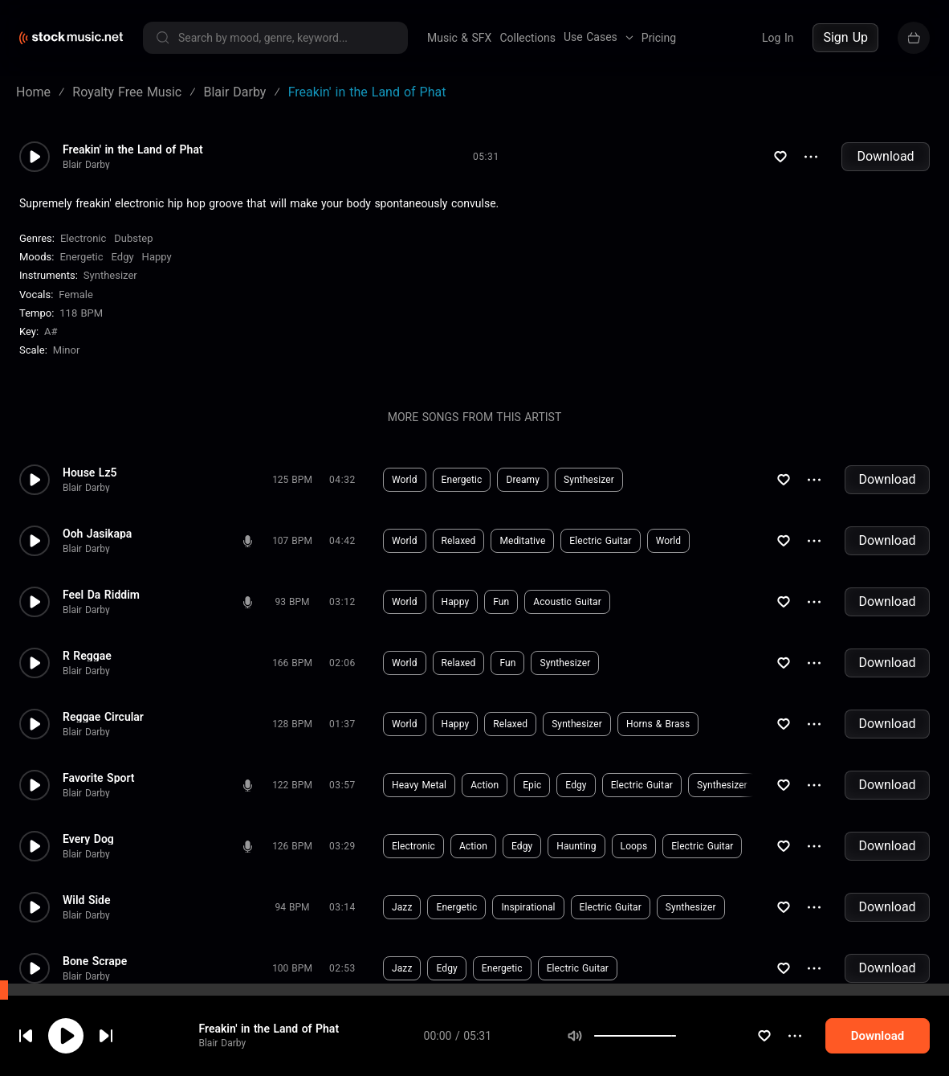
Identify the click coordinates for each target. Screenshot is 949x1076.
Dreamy (523, 479)
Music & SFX (459, 37)
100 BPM (292, 968)
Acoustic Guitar (567, 602)
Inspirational (528, 907)
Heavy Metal (419, 785)
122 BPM (292, 785)
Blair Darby (86, 165)
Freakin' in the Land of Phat (268, 1062)
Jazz (402, 907)
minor (66, 350)
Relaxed (459, 540)
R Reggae (87, 655)
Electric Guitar (600, 540)
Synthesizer (110, 275)
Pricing (658, 37)
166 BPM (292, 663)
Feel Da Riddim (101, 594)
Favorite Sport (99, 777)
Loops (634, 846)
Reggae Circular (103, 716)
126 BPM (292, 846)
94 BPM (292, 907)
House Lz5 (90, 472)
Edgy (123, 257)
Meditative (522, 540)
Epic (532, 785)
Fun (501, 602)
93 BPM (292, 602)
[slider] (676, 1069)
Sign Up (845, 37)
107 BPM (292, 540)
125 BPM (292, 479)
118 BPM (81, 313)
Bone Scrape (95, 961)
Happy (157, 257)
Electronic (83, 238)
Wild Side (87, 900)
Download (885, 156)
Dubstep (133, 238)
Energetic (81, 257)
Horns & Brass (658, 724)
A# (51, 331)
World (404, 479)
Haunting (576, 846)
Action (484, 785)
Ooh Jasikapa (97, 533)
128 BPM (292, 724)
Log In (777, 37)
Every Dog (88, 839)
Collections (527, 37)
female (75, 294)
